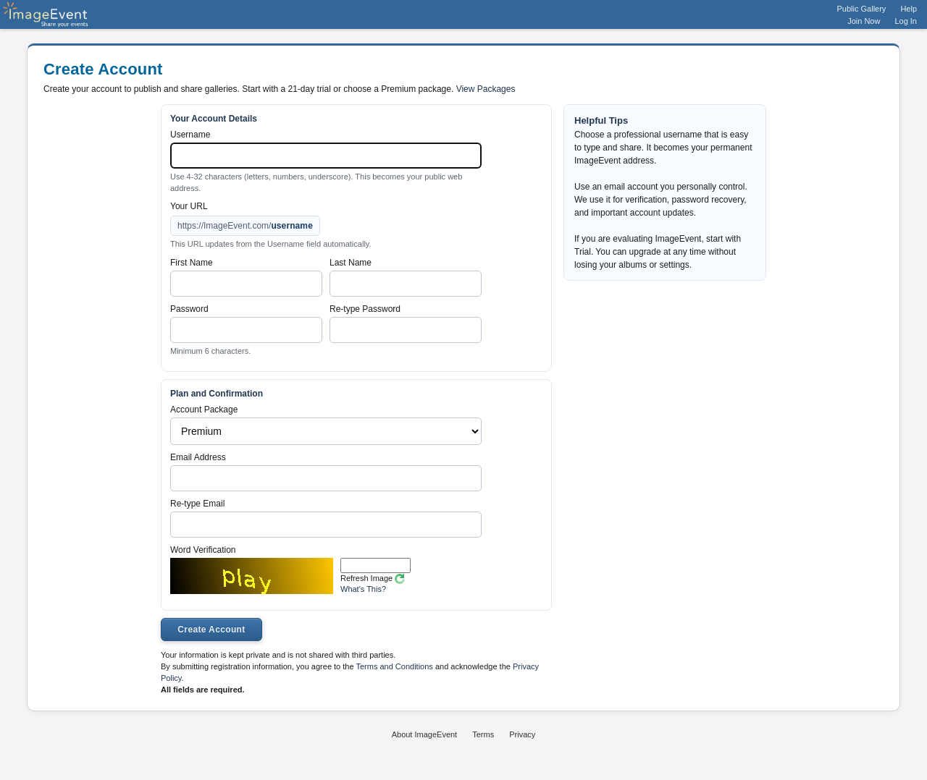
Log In (905, 21)
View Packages (486, 89)
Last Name (351, 263)
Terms (483, 734)
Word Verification (203, 550)
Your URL (189, 206)
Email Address (198, 457)
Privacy (522, 734)
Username (190, 135)
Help (908, 8)
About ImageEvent (425, 734)
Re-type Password (365, 309)
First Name (191, 263)
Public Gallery (861, 8)
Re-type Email (197, 504)
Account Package (204, 409)
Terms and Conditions (394, 666)
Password (189, 309)
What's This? (363, 589)
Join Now (863, 21)
